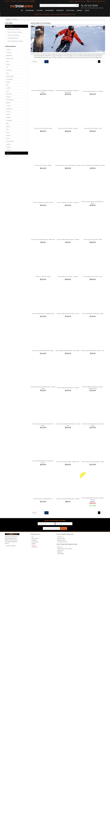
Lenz (7, 91)
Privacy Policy (61, 538)
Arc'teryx (8, 52)
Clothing (34, 540)
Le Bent (8, 88)
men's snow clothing (14, 29)
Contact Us (60, 537)
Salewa (8, 135)
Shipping (19, 1)
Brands (79, 10)
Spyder (8, 144)
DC (7, 67)
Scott (7, 138)
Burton (8, 64)
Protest (8, 117)
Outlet (87, 10)
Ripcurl (8, 126)
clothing (39, 10)
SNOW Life (14, 1)
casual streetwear (13, 38)
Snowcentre (9, 141)
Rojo (7, 129)
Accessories (35, 542)
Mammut (9, 94)
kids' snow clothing (13, 35)
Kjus (7, 85)
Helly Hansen (10, 76)
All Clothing (9, 26)
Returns (25, 1)
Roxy (7, 132)
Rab (7, 123)
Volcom (8, 19)
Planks (8, 114)
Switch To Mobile (10, 545)
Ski (32, 537)
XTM (7, 156)
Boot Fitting (70, 10)
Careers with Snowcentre (64, 548)
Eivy (7, 73)
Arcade (8, 49)
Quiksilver (9, 120)
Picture (8, 111)
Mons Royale (10, 99)
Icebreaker (9, 79)
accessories (49, 10)
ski (22, 10)
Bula (7, 61)
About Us (7, 1)
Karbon (8, 82)
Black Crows (9, 58)
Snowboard (35, 538)
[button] (72, 1)
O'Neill (8, 105)
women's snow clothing (15, 32)
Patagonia (9, 108)
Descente (9, 70)
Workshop (60, 10)
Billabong (9, 55)
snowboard (29, 10)
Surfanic (8, 147)
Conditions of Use (62, 542)
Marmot (8, 97)
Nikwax (8, 102)
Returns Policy (61, 540)
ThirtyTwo (9, 150)
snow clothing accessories (15, 41)
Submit (64, 528)
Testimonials (60, 553)
